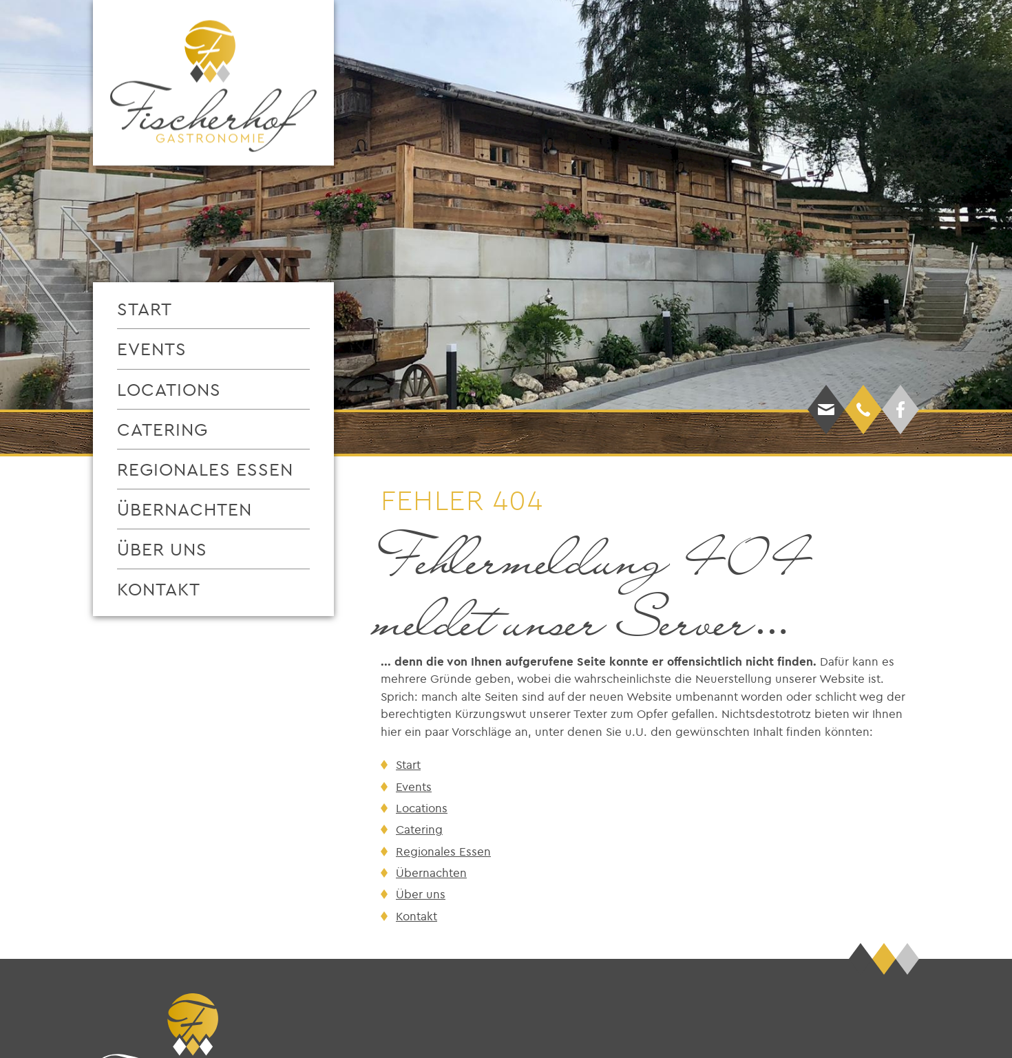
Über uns (162, 549)
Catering (162, 429)
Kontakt (158, 589)
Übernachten (184, 509)
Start (144, 308)
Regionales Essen (205, 469)
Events (152, 348)
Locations (169, 389)
